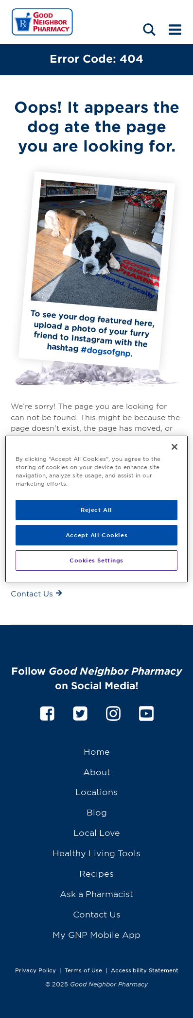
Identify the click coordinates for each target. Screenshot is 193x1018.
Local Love (96, 832)
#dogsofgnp (106, 351)
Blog (97, 812)
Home (97, 751)
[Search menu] (149, 29)
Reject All (96, 509)
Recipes (96, 873)
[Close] (174, 447)
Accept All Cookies (96, 534)
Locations (96, 791)
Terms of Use (83, 970)
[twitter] (80, 712)
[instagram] (113, 712)
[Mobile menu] (175, 29)
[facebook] (47, 712)
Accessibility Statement (144, 970)
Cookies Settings (96, 560)
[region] (96, 509)
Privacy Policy (35, 970)
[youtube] (146, 712)
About (96, 771)
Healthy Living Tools (96, 853)
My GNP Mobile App (96, 934)
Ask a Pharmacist (96, 893)
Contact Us (97, 914)
